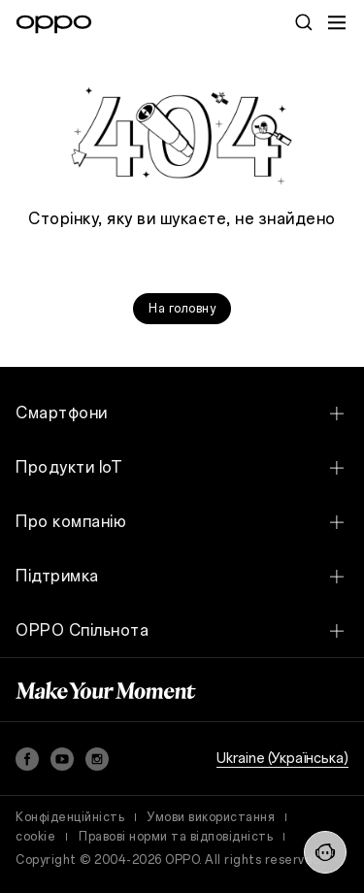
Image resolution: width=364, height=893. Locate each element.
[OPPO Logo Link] (54, 24)
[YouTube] (62, 759)
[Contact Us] (325, 852)
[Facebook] (27, 759)
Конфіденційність (70, 817)
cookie (35, 836)
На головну (182, 308)
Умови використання (211, 817)
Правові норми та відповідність (176, 836)
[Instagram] (97, 759)
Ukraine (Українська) (282, 758)
